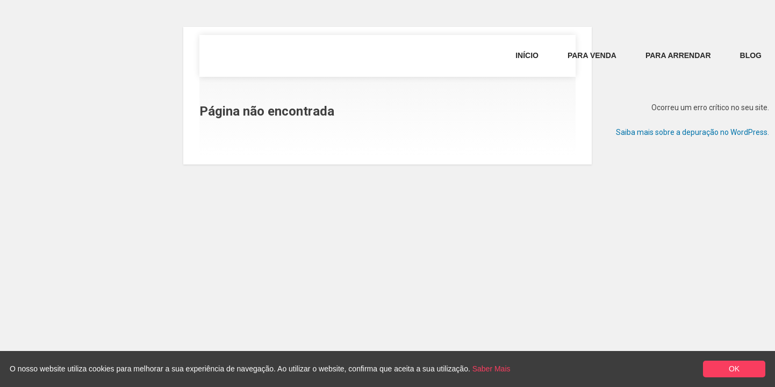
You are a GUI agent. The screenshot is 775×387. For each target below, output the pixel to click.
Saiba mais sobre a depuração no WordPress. (692, 132)
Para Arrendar (678, 55)
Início (527, 55)
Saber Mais (491, 368)
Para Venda (592, 55)
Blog (751, 55)
